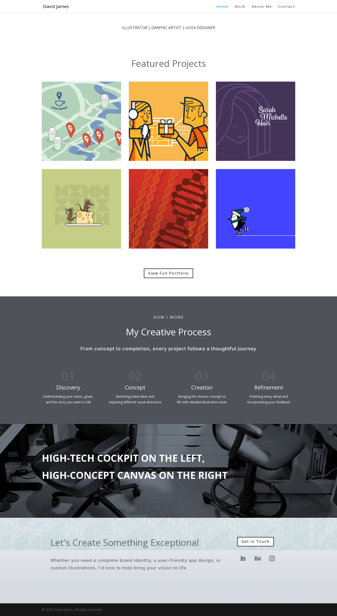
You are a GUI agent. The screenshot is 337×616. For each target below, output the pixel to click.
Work (240, 7)
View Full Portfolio (168, 273)
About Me (262, 7)
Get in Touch (255, 541)
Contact (286, 7)
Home (222, 7)
